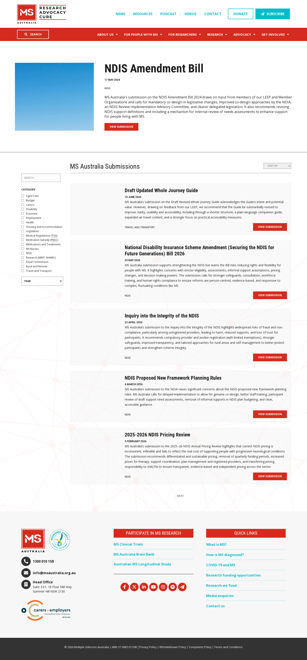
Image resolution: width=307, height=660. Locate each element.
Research (217, 34)
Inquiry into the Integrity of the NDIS (162, 316)
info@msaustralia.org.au (54, 573)
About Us (107, 34)
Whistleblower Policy (172, 647)
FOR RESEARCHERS (184, 34)
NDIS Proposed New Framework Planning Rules (173, 378)
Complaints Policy (200, 647)
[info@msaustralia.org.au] (26, 573)
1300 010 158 (43, 561)
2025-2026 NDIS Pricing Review (157, 435)
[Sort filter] (277, 166)
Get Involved (275, 34)
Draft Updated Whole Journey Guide (161, 190)
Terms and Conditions (228, 647)
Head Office (43, 582)
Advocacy (244, 34)
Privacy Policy (148, 647)
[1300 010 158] (26, 561)
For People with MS (143, 34)
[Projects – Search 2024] (40, 178)
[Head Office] (26, 584)
